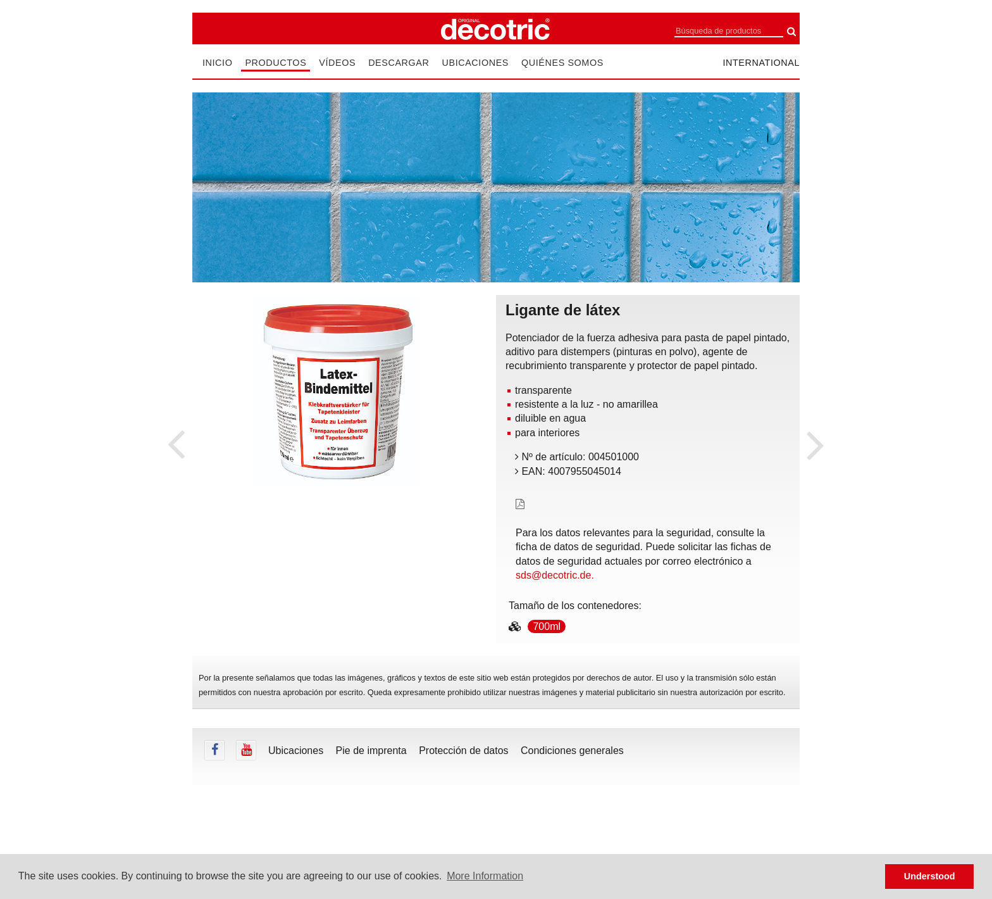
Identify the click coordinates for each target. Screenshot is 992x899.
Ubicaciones (475, 63)
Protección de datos (463, 750)
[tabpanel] (336, 391)
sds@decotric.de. (555, 575)
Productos (275, 63)
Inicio (217, 63)
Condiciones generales (572, 750)
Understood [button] (929, 876)
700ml (547, 626)
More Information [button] (485, 876)
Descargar (398, 63)
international (761, 63)
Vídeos (337, 63)
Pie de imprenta (371, 750)
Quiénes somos (562, 63)
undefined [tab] (337, 508)
